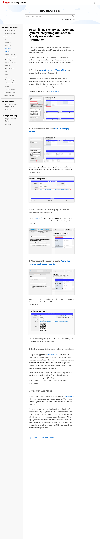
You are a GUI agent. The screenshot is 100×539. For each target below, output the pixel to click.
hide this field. (55, 91)
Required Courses (10, 30)
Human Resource (10, 54)
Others (7, 77)
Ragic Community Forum (10, 120)
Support (7, 65)
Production (8, 48)
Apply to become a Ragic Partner (11, 105)
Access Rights (52, 355)
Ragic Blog (8, 124)
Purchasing (8, 45)
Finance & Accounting (11, 63)
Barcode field (39, 218)
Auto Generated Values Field (53, 70)
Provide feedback (47, 438)
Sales (6, 40)
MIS (6, 71)
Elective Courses (10, 34)
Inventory (8, 42)
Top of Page (33, 438)
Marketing (8, 60)
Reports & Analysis (10, 80)
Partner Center (10, 110)
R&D (6, 74)
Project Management (11, 57)
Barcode (7, 51)
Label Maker (68, 396)
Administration (9, 68)
